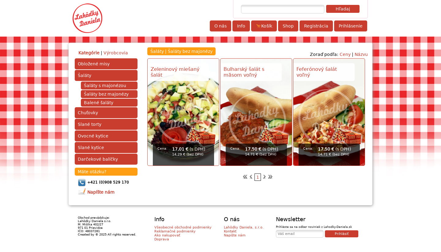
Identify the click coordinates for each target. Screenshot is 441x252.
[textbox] (282, 9)
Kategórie (89, 52)
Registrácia (316, 26)
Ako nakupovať (167, 235)
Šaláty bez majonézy (106, 94)
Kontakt (230, 231)
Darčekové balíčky (98, 159)
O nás (220, 26)
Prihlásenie (351, 26)
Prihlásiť (342, 234)
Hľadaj (343, 8)
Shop (288, 26)
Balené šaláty (98, 102)
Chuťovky (88, 112)
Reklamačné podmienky (175, 231)
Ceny (345, 54)
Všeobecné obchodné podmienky (183, 227)
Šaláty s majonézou (105, 85)
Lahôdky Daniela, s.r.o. (244, 227)
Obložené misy (94, 63)
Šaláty (84, 75)
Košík (264, 26)
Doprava (161, 239)
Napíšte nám (235, 235)
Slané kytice (91, 147)
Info (241, 26)
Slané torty (89, 124)
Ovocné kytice (93, 135)
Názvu (361, 54)
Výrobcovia (116, 52)
